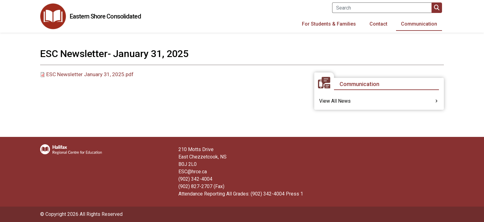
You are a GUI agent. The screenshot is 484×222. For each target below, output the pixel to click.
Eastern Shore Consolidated (105, 16)
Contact (378, 24)
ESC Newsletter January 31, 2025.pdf (90, 74)
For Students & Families (329, 24)
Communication (419, 24)
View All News (335, 101)
